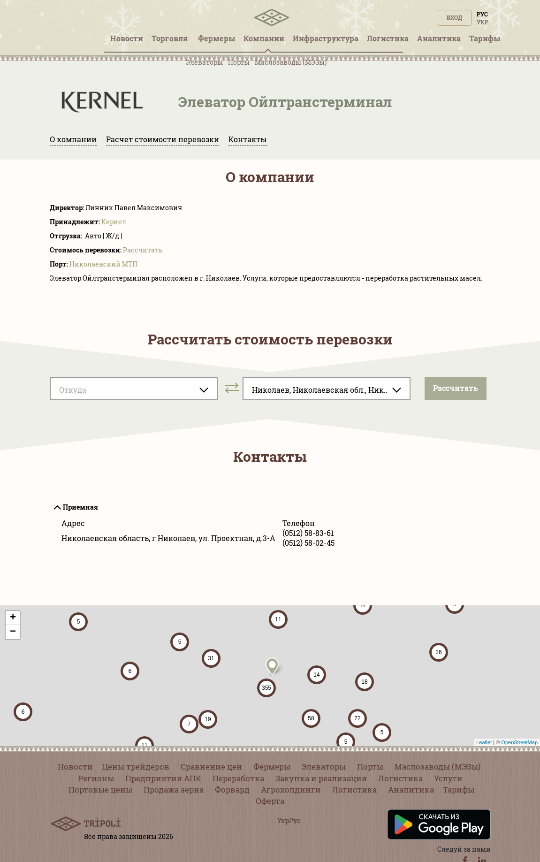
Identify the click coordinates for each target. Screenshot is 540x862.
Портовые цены (100, 789)
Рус (482, 14)
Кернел (113, 221)
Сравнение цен (211, 766)
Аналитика (411, 789)
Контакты (247, 139)
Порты (239, 62)
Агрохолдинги (291, 789)
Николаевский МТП (103, 263)
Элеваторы (204, 62)
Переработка (238, 778)
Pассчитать (142, 249)
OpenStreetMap (519, 742)
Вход (454, 17)
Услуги (448, 778)
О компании (73, 139)
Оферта (270, 800)
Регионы (96, 778)
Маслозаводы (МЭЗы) (291, 62)
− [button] (13, 632)
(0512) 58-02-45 (308, 543)
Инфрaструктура (325, 38)
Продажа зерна (174, 789)
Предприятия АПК (163, 778)
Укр (482, 22)
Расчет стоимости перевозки (162, 139)
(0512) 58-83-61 (308, 533)
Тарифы (458, 789)
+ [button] (13, 618)
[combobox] (134, 388)
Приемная (80, 507)
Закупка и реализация (321, 778)
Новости (75, 766)
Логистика (400, 778)
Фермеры (271, 766)
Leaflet (484, 742)
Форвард (232, 789)
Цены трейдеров (135, 766)
